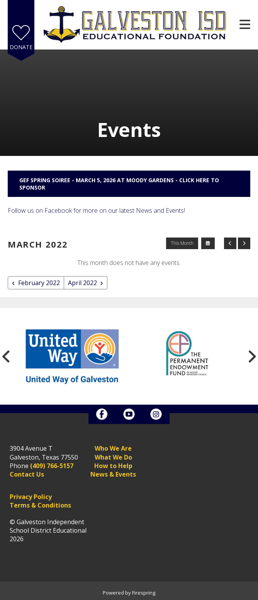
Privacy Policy (31, 496)
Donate (21, 47)
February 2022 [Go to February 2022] (39, 283)
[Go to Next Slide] (252, 356)
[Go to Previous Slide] (6, 356)
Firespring (143, 592)
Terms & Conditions (40, 505)
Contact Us (27, 474)
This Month (182, 243)
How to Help (113, 466)
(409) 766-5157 (51, 466)
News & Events (113, 474)
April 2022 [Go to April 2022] (82, 283)
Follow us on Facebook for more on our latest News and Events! (96, 210)
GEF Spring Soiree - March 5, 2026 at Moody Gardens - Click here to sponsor (119, 183)
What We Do (113, 457)
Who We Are (113, 448)
